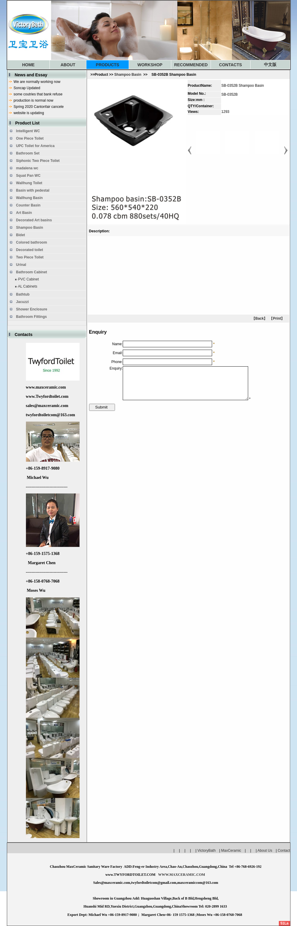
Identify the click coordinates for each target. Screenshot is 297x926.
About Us (264, 850)
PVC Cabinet (28, 279)
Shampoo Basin (127, 74)
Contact (284, 850)
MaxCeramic (231, 850)
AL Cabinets (27, 286)
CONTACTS (230, 64)
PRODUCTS (107, 64)
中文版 (270, 64)
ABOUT (67, 64)
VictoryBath (208, 850)
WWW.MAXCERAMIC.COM (181, 875)
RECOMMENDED (191, 64)
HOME (28, 64)
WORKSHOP (149, 64)
